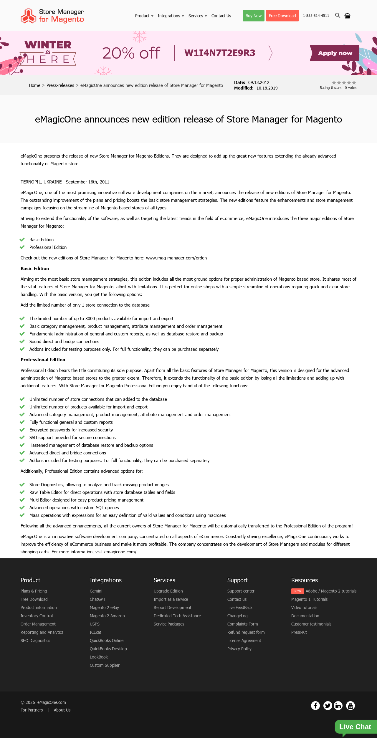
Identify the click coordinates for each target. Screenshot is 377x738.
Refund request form (246, 632)
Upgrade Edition (168, 590)
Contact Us (221, 15)
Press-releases (60, 85)
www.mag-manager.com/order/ (177, 257)
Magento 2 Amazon (107, 615)
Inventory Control (37, 615)
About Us (62, 709)
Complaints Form (242, 623)
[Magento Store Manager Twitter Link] (327, 705)
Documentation (305, 615)
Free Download (282, 15)
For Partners (32, 709)
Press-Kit (299, 632)
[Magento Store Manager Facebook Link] (315, 705)
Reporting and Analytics (42, 632)
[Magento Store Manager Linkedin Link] (338, 705)
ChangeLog (237, 615)
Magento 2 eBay (104, 607)
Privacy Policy (239, 648)
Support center (240, 590)
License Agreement (244, 640)
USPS (95, 623)
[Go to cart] (347, 15)
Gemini (96, 590)
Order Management (38, 623)
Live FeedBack (239, 607)
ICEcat (95, 632)
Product (144, 15)
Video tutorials (304, 607)
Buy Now (254, 15)
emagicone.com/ (120, 551)
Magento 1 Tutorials (309, 599)
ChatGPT (97, 599)
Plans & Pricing (34, 590)
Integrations (171, 15)
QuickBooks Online (106, 640)
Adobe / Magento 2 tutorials (331, 590)
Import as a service (171, 599)
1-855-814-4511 (316, 16)
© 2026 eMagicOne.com (43, 702)
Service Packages (169, 623)
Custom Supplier (105, 665)
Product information (39, 607)
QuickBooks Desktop (108, 648)
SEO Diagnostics (35, 640)
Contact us (237, 599)
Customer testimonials (311, 623)
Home (34, 85)
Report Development (172, 607)
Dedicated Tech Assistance (177, 615)
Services (197, 15)
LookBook (99, 656)
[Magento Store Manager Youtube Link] (350, 705)
